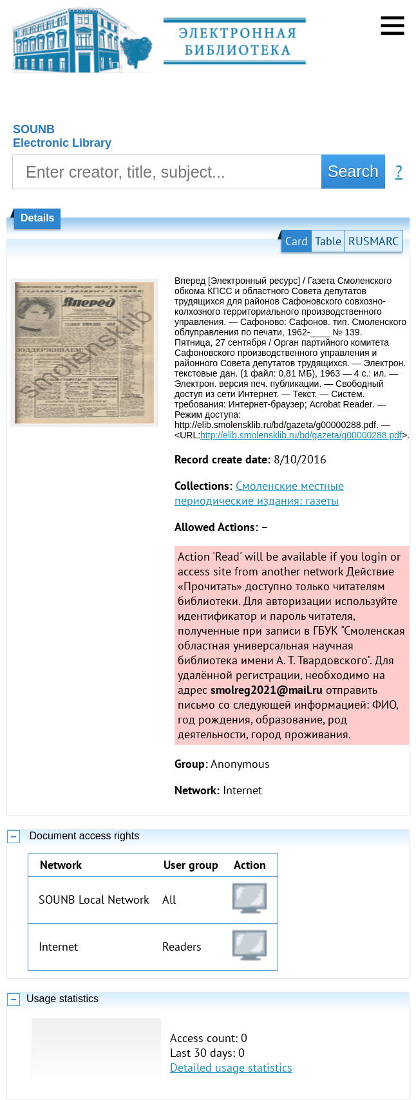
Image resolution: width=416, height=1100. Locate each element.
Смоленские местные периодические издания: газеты (259, 493)
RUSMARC (373, 241)
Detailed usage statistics (231, 1067)
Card (296, 241)
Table (328, 241)
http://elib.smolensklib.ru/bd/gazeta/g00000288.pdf (301, 435)
